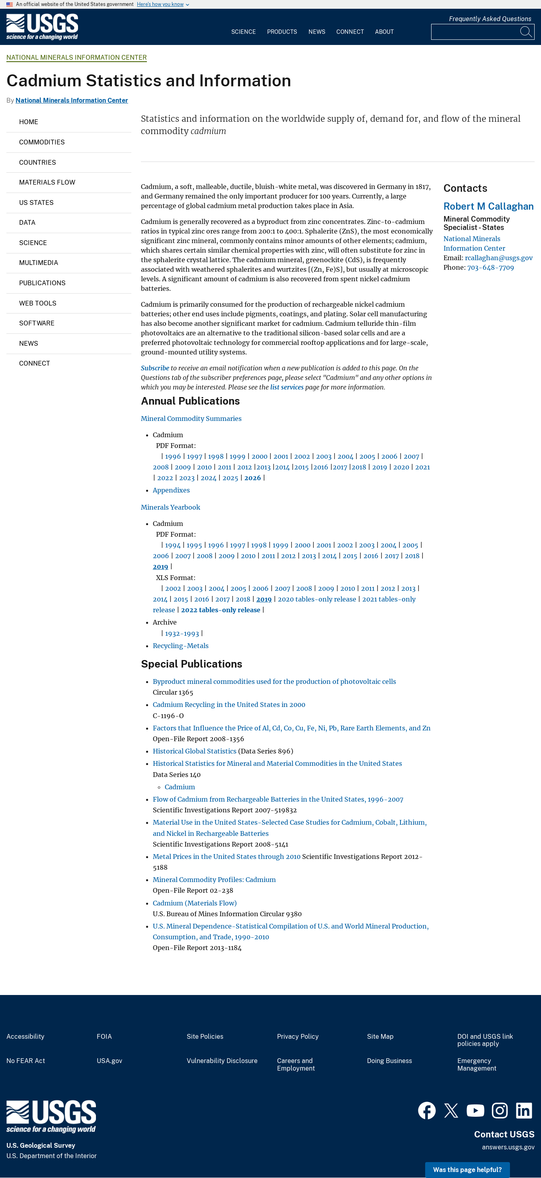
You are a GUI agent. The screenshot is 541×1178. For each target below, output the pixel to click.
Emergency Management (476, 1064)
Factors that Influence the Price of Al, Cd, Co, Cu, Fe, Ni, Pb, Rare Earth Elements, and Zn (292, 728)
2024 (209, 478)
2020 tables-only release (317, 599)
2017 (340, 467)
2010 (204, 467)
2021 (422, 467)
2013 (263, 467)
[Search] (527, 32)
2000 (260, 456)
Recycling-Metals (181, 646)
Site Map (380, 1036)
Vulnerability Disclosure (222, 1061)
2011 (224, 467)
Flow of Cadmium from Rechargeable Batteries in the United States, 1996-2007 (278, 799)
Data (27, 222)
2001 (280, 456)
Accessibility (25, 1036)
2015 (301, 467)
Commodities (42, 142)
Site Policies (205, 1036)
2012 (244, 467)
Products (282, 32)
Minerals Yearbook (170, 507)
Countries (37, 162)
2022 (165, 478)
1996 (173, 456)
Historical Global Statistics (194, 751)
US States (36, 202)
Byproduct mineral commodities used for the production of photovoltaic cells (274, 681)
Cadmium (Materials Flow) (195, 903)
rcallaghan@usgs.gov (499, 258)
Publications (42, 283)
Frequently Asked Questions (490, 19)
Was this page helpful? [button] (467, 1170)
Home (28, 122)
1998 (216, 456)
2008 (161, 467)
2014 (282, 467)
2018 (359, 467)
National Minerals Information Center (76, 57)
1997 (194, 456)
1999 (238, 456)
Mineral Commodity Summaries (191, 419)
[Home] (42, 38)
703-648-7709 (490, 267)
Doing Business (389, 1061)
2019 (379, 467)
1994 (173, 545)
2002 (302, 456)
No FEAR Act (25, 1061)
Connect (350, 32)
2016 (320, 467)
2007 (411, 456)
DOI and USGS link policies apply (485, 1040)
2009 (183, 467)
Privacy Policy (298, 1036)
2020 (401, 467)
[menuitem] (244, 27)
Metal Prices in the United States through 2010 (227, 857)
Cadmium (180, 787)
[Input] (483, 32)
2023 (187, 478)
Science (243, 32)
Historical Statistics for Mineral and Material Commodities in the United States (277, 763)
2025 (230, 478)
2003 (324, 456)
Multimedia (38, 263)
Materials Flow (47, 182)
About (384, 32)
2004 (346, 456)
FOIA (104, 1036)
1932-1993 (182, 633)
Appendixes (171, 490)
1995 (194, 545)
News (317, 32)
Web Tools (38, 303)
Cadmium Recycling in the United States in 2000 (229, 705)
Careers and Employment (296, 1064)
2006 (389, 456)
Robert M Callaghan (488, 206)
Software (37, 323)
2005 (367, 456)
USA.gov (109, 1061)
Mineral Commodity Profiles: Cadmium (214, 880)
